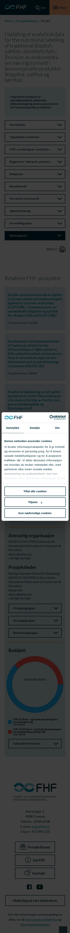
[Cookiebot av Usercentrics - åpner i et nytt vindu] (50, 417)
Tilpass (35, 502)
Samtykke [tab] (12, 427)
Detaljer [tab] (35, 427)
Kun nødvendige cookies (35, 513)
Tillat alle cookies (35, 491)
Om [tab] (57, 427)
